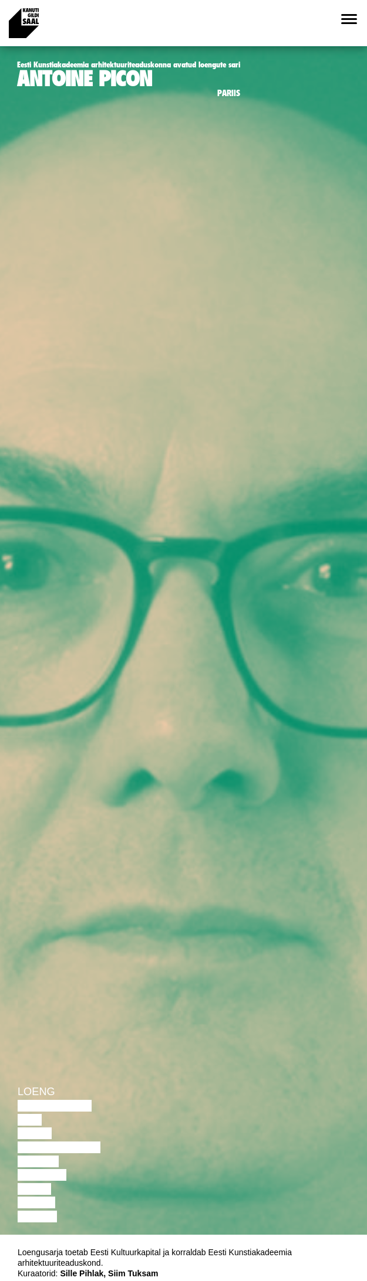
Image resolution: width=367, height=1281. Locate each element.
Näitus (37, 1216)
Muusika (42, 1175)
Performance (59, 1147)
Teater (38, 1161)
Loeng (36, 1091)
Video (34, 1189)
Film (30, 1120)
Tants (35, 1133)
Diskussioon (55, 1106)
